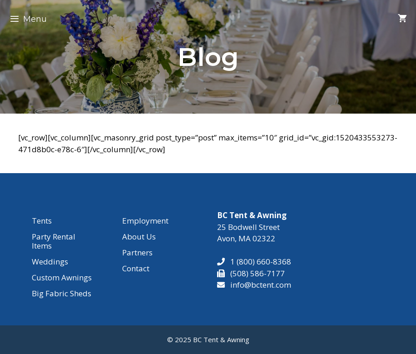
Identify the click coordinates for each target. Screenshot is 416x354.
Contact (135, 268)
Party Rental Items (53, 241)
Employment (145, 220)
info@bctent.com (260, 284)
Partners (137, 252)
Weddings (50, 261)
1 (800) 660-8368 (258, 261)
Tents (42, 220)
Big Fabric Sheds (61, 293)
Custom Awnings (62, 277)
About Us (139, 236)
